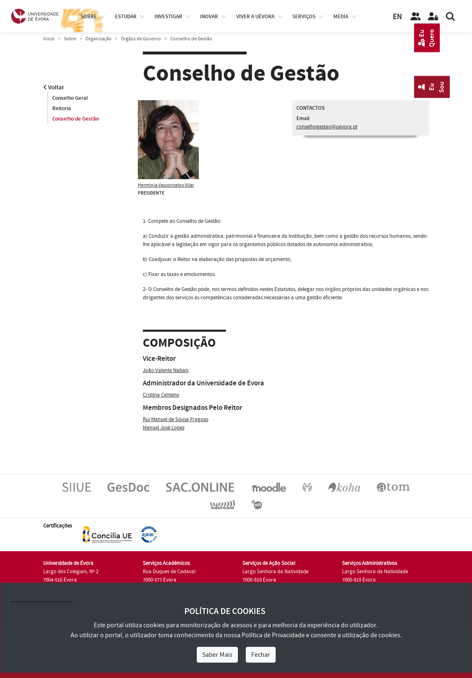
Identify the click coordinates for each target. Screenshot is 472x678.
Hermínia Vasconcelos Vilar (166, 185)
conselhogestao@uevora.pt (326, 127)
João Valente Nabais (165, 370)
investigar (168, 16)
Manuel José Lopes (163, 427)
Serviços (303, 16)
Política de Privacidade (273, 635)
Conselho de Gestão (75, 119)
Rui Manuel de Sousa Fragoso (175, 419)
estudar (126, 16)
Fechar (260, 655)
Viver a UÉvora (255, 16)
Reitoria (61, 108)
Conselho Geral (70, 98)
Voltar (53, 87)
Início (49, 39)
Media (340, 16)
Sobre (89, 16)
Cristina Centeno (161, 395)
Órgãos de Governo (141, 39)
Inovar (209, 16)
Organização (99, 39)
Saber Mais (217, 655)
